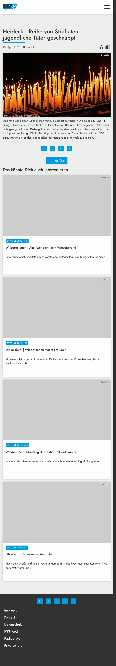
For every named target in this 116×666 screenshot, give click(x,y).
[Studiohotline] (65, 601)
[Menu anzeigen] (107, 7)
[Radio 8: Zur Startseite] (30, 7)
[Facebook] (40, 601)
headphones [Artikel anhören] (101, 47)
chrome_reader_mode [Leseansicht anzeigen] (107, 47)
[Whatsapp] (57, 601)
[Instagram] (48, 601)
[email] (73, 601)
